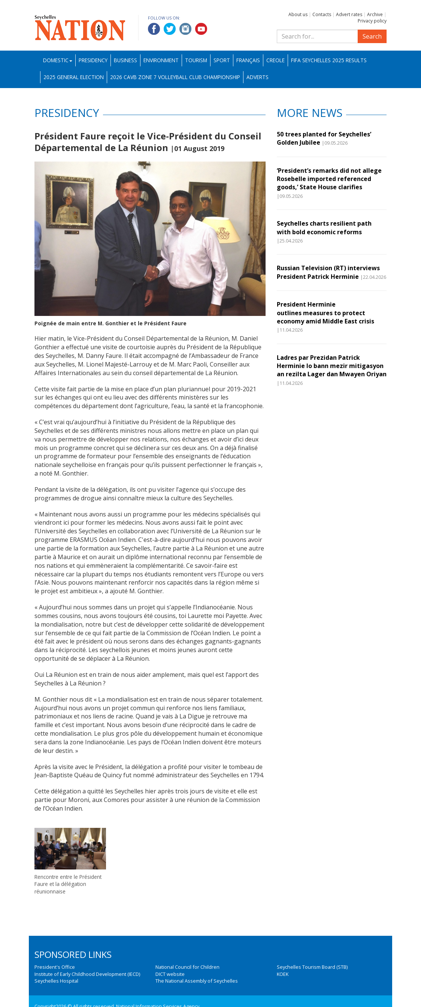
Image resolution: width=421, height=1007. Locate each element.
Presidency (93, 60)
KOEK (282, 974)
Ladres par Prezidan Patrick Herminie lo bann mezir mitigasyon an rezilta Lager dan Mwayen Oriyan (332, 366)
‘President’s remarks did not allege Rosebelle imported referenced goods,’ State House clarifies (329, 179)
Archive (375, 14)
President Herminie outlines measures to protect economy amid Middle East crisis (325, 312)
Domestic (57, 60)
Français (248, 60)
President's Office (54, 967)
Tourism (196, 60)
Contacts (321, 14)
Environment (161, 60)
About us (298, 14)
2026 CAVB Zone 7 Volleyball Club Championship (175, 77)
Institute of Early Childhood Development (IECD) (87, 974)
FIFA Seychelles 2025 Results (329, 60)
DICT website (170, 974)
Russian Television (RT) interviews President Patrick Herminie (328, 272)
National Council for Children (187, 967)
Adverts (257, 77)
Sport (221, 60)
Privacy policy (372, 21)
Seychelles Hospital (56, 980)
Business (125, 60)
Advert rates (349, 14)
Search (372, 36)
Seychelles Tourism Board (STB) (312, 967)
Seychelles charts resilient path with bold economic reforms (324, 227)
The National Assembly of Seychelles (196, 980)
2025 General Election (73, 77)
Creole (275, 60)
